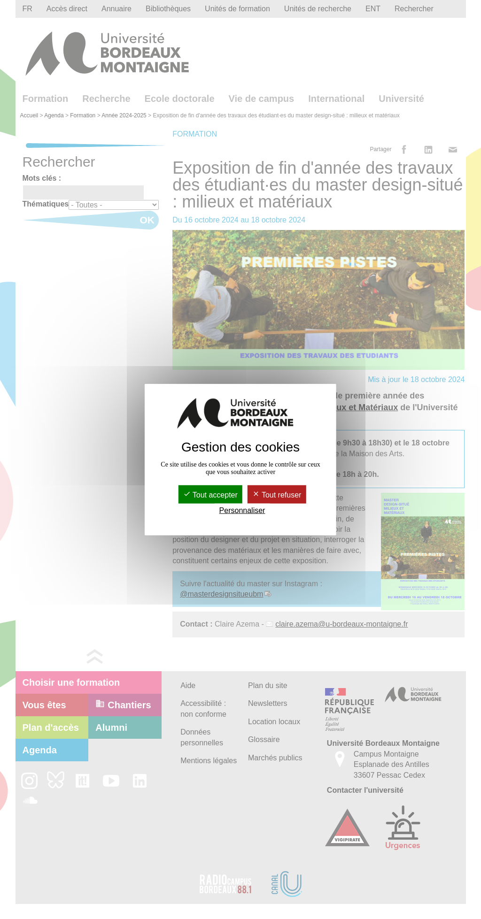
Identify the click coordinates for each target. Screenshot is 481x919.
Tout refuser (277, 495)
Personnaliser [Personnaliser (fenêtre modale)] (242, 510)
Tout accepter (210, 495)
